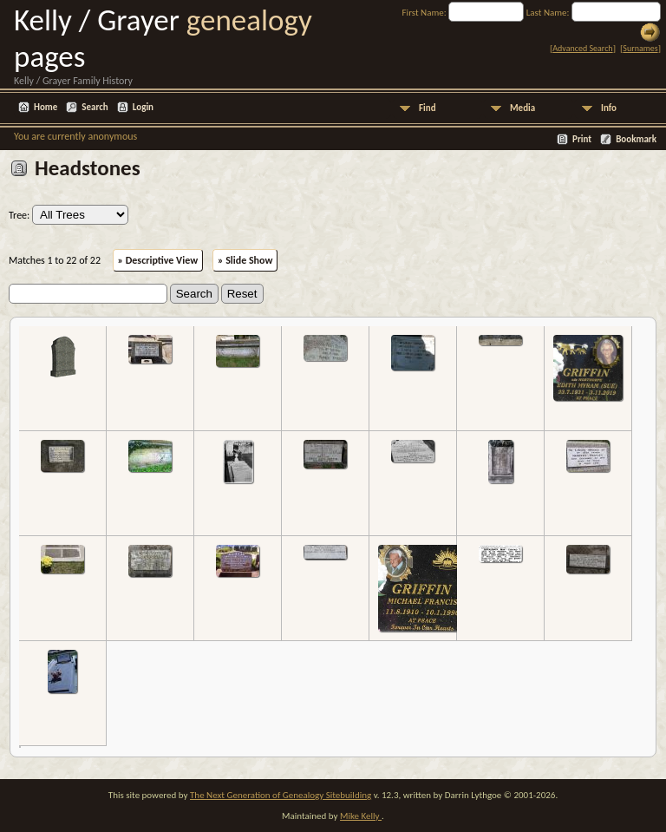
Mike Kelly (361, 816)
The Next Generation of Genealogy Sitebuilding (280, 795)
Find (427, 108)
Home (45, 107)
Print (581, 139)
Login (143, 107)
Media (522, 108)
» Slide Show (245, 260)
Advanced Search (582, 48)
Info (609, 108)
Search (95, 107)
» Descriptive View (158, 260)
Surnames (640, 48)
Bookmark (636, 139)
